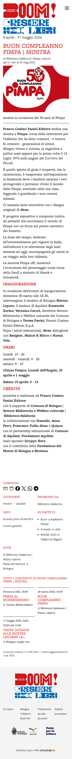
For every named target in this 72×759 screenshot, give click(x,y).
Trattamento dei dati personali (44, 713)
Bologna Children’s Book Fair (25, 713)
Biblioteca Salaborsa (50, 504)
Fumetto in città (50, 529)
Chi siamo (8, 709)
